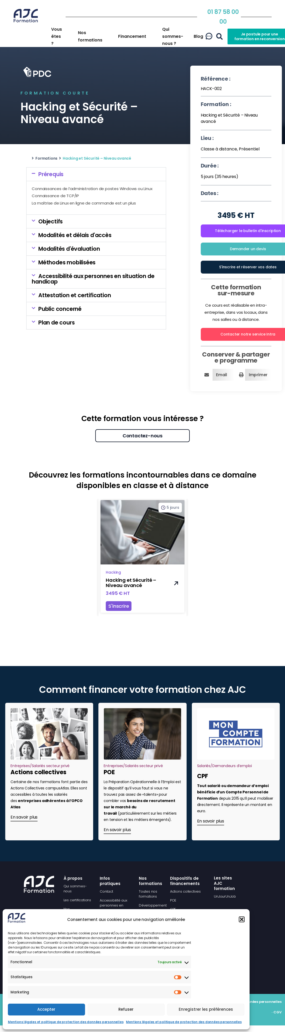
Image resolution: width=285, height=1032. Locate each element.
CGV (277, 1012)
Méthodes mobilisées (67, 262)
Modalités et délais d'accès (75, 235)
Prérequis (51, 174)
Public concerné (60, 309)
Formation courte (54, 93)
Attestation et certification (74, 295)
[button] (241, 919)
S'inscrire (118, 606)
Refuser (126, 1009)
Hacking (113, 572)
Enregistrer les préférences (206, 1009)
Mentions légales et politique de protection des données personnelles (65, 1022)
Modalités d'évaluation (69, 249)
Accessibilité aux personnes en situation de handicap (93, 278)
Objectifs (50, 221)
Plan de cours (56, 322)
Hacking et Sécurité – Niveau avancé (131, 583)
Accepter (46, 1009)
